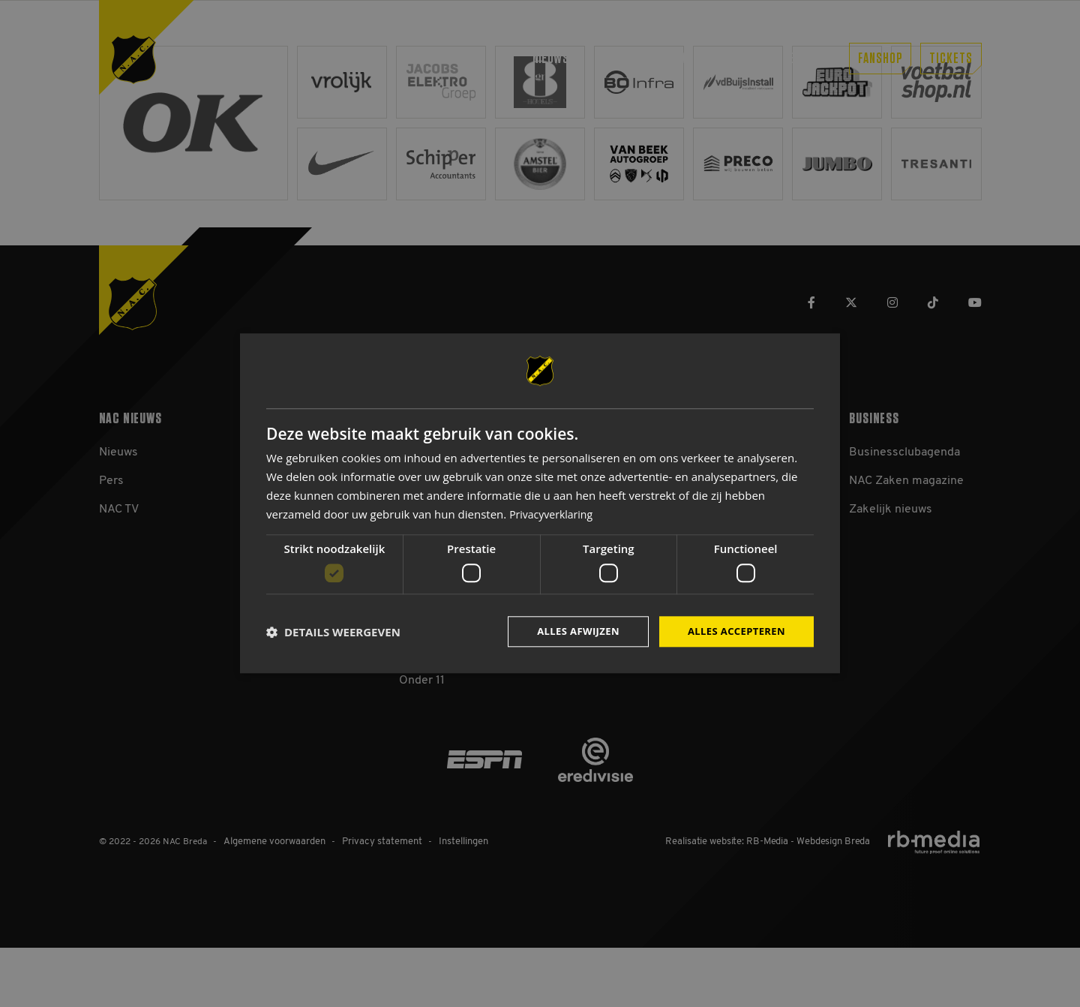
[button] (333, 632)
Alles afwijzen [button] (568, 631)
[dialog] (540, 503)
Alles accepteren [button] (732, 631)
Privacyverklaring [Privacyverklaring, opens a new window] (553, 512)
